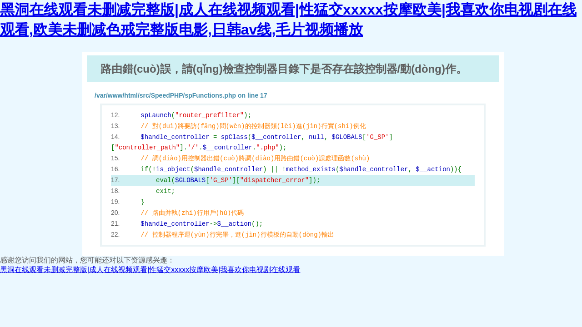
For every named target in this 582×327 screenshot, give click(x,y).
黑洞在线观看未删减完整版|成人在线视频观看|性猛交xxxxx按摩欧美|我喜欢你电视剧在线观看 (150, 269)
